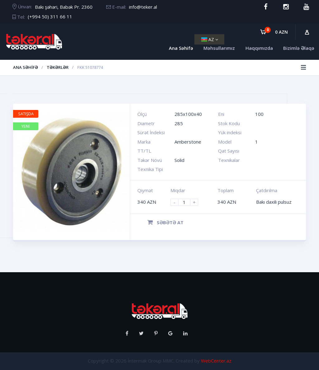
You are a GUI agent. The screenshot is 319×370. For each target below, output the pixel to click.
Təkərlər (58, 67)
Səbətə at (165, 222)
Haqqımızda (259, 48)
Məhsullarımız (219, 48)
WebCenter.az (216, 361)
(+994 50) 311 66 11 (50, 16)
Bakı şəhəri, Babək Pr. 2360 (64, 7)
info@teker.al (143, 7)
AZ (209, 39)
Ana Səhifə (181, 48)
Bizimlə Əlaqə (298, 48)
